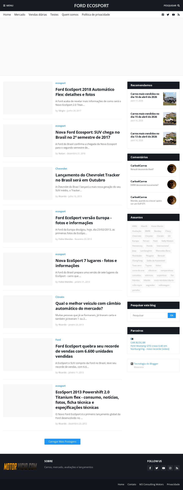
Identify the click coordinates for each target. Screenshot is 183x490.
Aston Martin (157, 226)
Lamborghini (146, 250)
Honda (150, 245)
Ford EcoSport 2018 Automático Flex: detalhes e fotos (84, 92)
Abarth (144, 226)
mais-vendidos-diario (163, 280)
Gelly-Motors (167, 241)
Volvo (158, 265)
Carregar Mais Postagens (62, 441)
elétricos (149, 275)
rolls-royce (137, 285)
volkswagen (164, 285)
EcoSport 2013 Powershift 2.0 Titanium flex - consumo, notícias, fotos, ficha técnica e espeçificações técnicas (87, 399)
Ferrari (146, 241)
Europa (135, 241)
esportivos (162, 275)
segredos (150, 285)
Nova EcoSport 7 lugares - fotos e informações (86, 263)
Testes (54, 14)
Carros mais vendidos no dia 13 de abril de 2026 (145, 135)
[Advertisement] (91, 47)
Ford (58, 339)
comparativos (167, 270)
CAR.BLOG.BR (138, 342)
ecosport (60, 83)
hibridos (136, 280)
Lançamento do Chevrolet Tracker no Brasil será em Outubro (87, 177)
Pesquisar (170, 5)
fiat (172, 275)
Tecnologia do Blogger (144, 363)
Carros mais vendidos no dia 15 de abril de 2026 (145, 115)
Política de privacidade (96, 14)
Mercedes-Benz (163, 250)
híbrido (147, 280)
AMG (134, 226)
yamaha (136, 290)
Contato (132, 484)
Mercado (19, 14)
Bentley (157, 231)
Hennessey (137, 245)
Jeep (134, 250)
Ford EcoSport (91, 5)
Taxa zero (136, 265)
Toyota (148, 265)
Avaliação (136, 231)
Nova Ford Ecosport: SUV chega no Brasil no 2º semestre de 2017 (87, 135)
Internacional (163, 245)
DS (169, 236)
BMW (147, 231)
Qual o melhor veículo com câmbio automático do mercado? (88, 306)
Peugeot (150, 255)
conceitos (136, 275)
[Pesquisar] (149, 315)
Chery (168, 231)
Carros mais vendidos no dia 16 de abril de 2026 (145, 95)
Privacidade (173, 484)
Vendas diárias (38, 14)
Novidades (137, 255)
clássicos (152, 270)
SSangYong (137, 260)
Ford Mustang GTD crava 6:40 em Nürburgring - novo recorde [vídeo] (150, 347)
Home (7, 14)
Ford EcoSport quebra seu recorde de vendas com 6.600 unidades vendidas (87, 351)
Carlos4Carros (139, 165)
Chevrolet (61, 168)
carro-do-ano (138, 270)
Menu (9, 5)
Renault (161, 255)
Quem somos (70, 14)
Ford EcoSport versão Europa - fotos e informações (83, 220)
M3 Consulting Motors (151, 484)
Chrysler (149, 236)
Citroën (59, 297)
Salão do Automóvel (156, 260)
